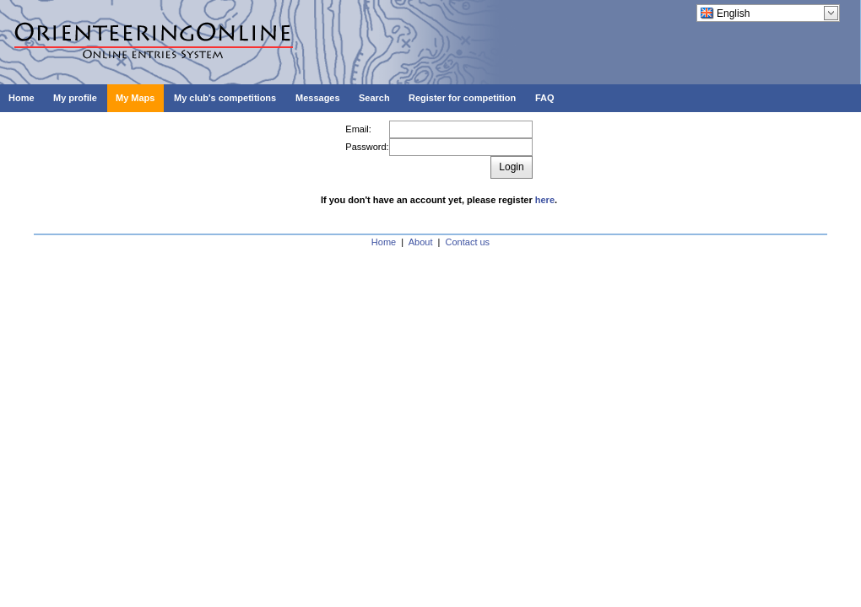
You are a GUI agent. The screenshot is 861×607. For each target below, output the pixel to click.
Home (383, 242)
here (545, 200)
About (421, 242)
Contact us (468, 242)
